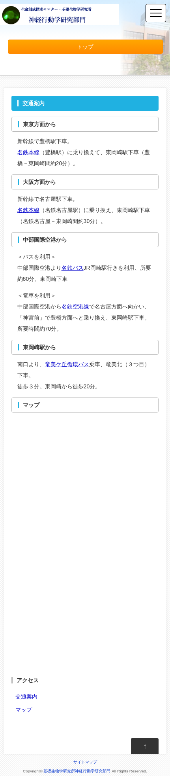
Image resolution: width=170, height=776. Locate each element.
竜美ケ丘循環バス (67, 364)
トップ (85, 47)
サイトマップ (85, 762)
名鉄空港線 (75, 306)
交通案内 (26, 696)
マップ (23, 709)
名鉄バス (73, 268)
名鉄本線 (28, 152)
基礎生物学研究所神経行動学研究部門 (76, 771)
